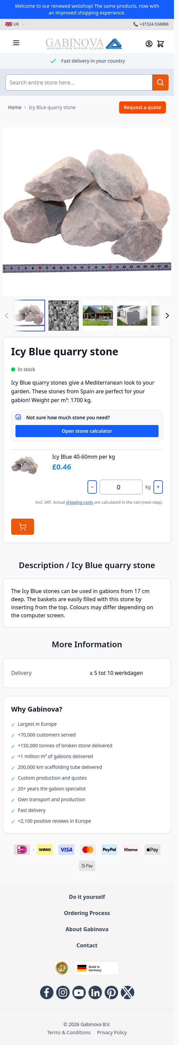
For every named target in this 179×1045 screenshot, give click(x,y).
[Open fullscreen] (87, 211)
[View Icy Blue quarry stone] (98, 315)
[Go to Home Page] (15, 107)
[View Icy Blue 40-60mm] (29, 315)
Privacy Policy (112, 1032)
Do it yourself (87, 897)
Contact (86, 945)
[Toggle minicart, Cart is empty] (160, 43)
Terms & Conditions (69, 1032)
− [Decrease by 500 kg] (92, 487)
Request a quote (142, 107)
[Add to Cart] (22, 527)
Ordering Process (87, 913)
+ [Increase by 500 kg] (158, 487)
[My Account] (149, 43)
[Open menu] (16, 43)
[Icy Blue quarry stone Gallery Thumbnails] (86, 315)
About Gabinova (87, 929)
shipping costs (79, 502)
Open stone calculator (87, 431)
